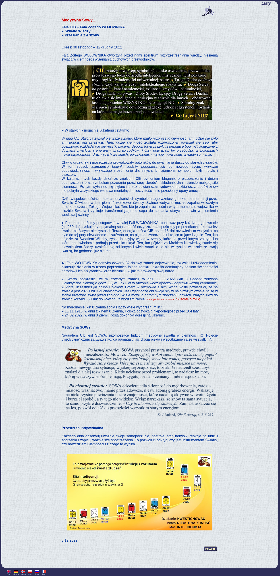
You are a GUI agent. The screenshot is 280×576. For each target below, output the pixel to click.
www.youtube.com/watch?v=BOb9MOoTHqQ (173, 299)
